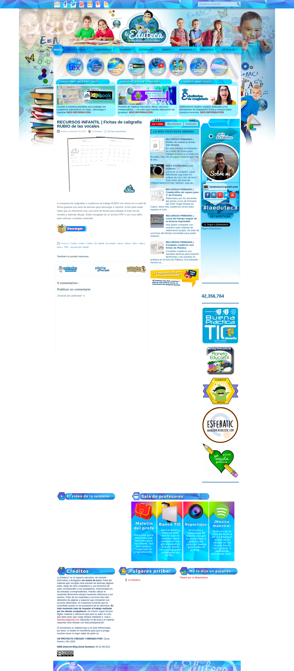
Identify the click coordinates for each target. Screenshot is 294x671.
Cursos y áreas (78, 48)
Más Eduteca (174, 124)
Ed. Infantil (99, 243)
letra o (142, 243)
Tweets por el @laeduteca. (193, 577)
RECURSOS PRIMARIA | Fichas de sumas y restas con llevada (180, 142)
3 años (73, 243)
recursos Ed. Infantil (79, 247)
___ (58, 49)
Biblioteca (209, 48)
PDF (66, 247)
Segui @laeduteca (211, 228)
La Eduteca (134, 579)
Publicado (191, 124)
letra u (60, 247)
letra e (128, 243)
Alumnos (128, 48)
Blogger (163, 665)
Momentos (188, 48)
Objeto (169, 48)
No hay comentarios (117, 131)
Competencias (105, 48)
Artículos (231, 48)
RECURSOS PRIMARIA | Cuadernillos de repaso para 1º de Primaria (182, 192)
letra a (121, 243)
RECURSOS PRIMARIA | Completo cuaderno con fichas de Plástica (180, 245)
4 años (81, 243)
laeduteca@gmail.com (68, 619)
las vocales (111, 243)
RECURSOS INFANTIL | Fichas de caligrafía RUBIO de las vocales (99, 124)
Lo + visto (157, 124)
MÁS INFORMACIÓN (79, 112)
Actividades (149, 48)
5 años (89, 243)
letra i (135, 243)
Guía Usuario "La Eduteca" (183, 665)
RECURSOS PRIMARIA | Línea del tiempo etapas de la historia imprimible (181, 218)
